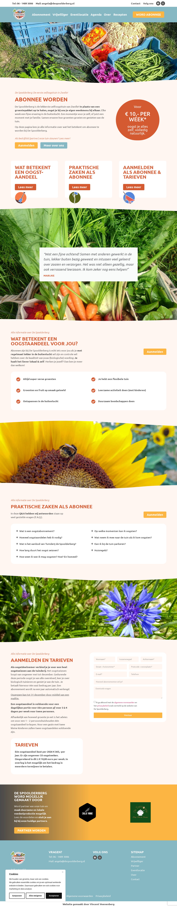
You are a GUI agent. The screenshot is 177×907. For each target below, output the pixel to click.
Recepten (120, 14)
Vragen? (55, 852)
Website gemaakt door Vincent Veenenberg (88, 904)
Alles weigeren (35, 896)
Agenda (96, 14)
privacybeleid (103, 705)
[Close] (62, 872)
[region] (35, 886)
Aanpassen (17, 896)
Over (107, 14)
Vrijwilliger (60, 14)
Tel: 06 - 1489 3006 (22, 3)
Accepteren (54, 896)
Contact (135, 3)
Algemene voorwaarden (79, 895)
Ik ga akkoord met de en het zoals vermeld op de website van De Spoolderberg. (115, 705)
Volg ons (148, 3)
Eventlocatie (79, 14)
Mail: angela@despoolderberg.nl (55, 3)
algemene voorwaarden (124, 702)
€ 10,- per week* (137, 116)
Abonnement (41, 14)
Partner (135, 865)
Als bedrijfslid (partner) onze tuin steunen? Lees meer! (42, 138)
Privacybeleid (103, 895)
